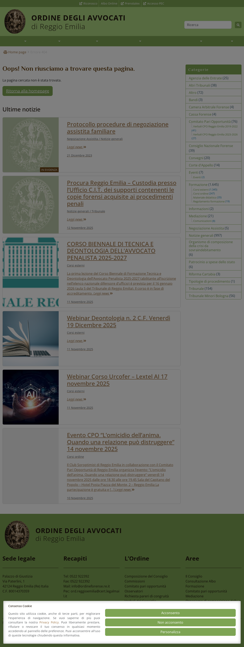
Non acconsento (170, 622)
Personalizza (170, 632)
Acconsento (170, 613)
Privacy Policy (49, 622)
